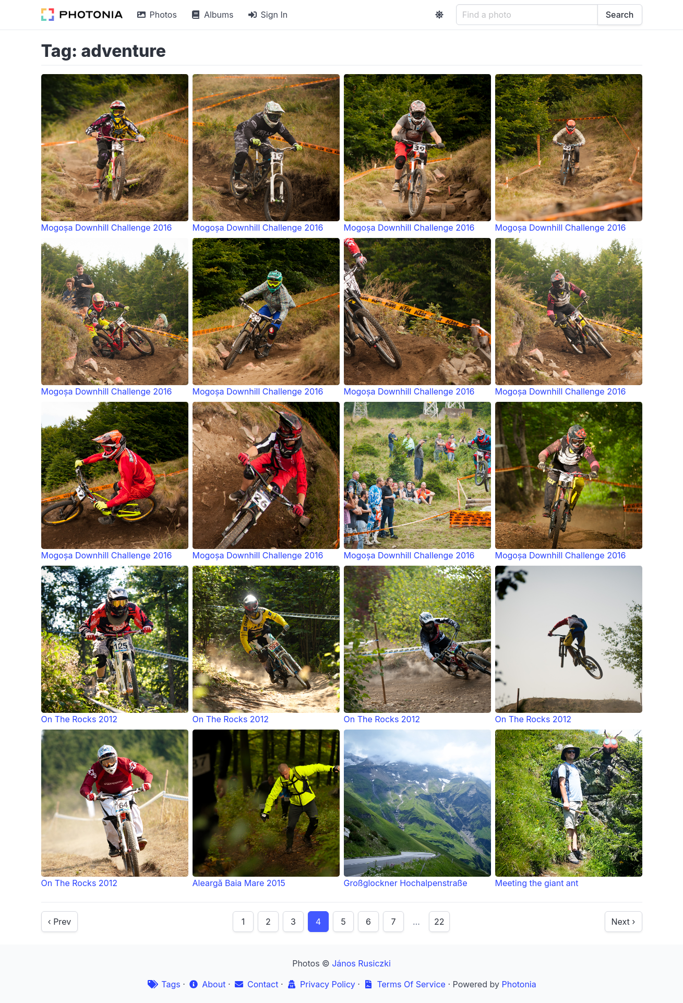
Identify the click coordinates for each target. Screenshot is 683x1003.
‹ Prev (59, 921)
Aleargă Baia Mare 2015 (266, 809)
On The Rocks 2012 (114, 645)
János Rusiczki (361, 963)
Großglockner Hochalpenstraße (417, 809)
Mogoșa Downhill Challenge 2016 (114, 153)
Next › (624, 921)
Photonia (518, 984)
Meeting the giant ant (568, 809)
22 (439, 921)
